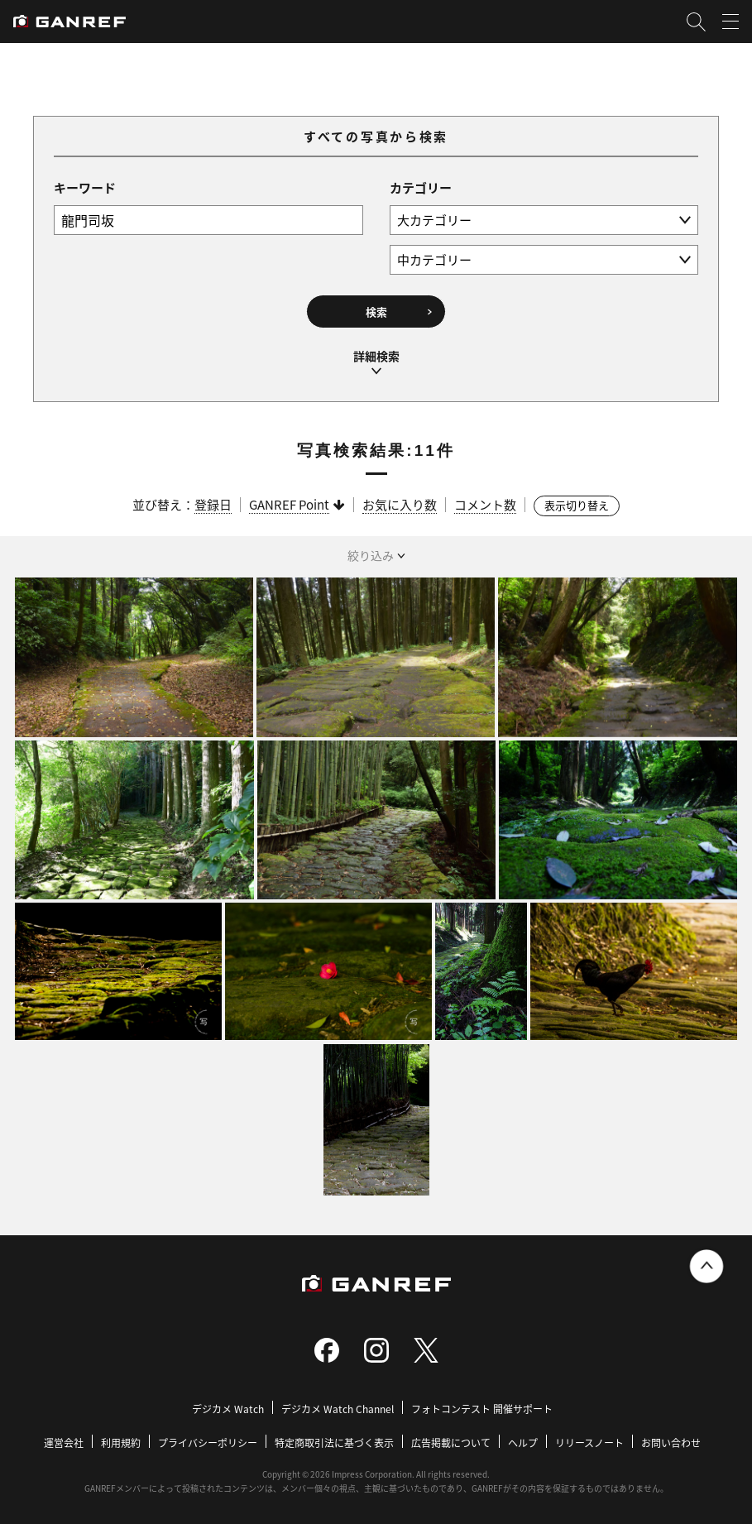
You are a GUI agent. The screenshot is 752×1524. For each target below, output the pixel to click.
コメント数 (485, 502)
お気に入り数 (399, 502)
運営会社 (64, 1440)
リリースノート (589, 1440)
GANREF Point (289, 502)
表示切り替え (576, 503)
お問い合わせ (671, 1440)
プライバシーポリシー (207, 1440)
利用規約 (121, 1440)
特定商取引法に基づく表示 (334, 1440)
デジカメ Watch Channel (337, 1406)
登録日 (213, 502)
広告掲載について (451, 1440)
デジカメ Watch (228, 1406)
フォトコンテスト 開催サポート (482, 1406)
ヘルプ (523, 1440)
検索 (376, 311)
